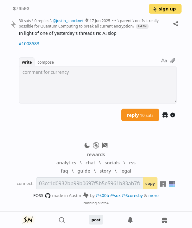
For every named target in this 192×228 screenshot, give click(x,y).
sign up (164, 8)
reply (140, 115)
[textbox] (98, 85)
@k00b (102, 195)
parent (125, 20)
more (153, 195)
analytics (66, 162)
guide (83, 171)
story (105, 171)
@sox (115, 195)
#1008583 (29, 44)
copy (150, 183)
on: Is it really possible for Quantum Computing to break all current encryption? (88, 23)
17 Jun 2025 (100, 20)
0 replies (42, 20)
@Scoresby (132, 195)
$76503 (21, 9)
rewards (96, 154)
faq (64, 171)
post (96, 220)
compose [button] (45, 62)
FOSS (42, 196)
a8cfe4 (103, 202)
